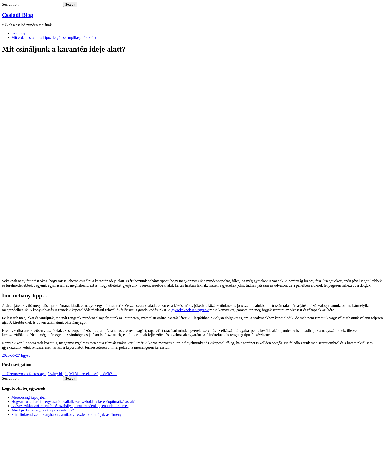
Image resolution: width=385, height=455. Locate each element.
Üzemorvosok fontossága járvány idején (35, 374)
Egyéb (26, 355)
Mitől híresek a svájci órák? (93, 374)
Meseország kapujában (28, 397)
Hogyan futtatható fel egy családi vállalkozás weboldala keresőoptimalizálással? (73, 402)
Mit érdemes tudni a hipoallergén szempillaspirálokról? (53, 37)
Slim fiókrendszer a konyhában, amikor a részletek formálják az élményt (67, 414)
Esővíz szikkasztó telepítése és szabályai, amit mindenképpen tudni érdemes (69, 406)
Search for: (10, 4)
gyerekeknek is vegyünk (190, 310)
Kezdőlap (18, 33)
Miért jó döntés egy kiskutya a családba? (42, 410)
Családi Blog (17, 15)
